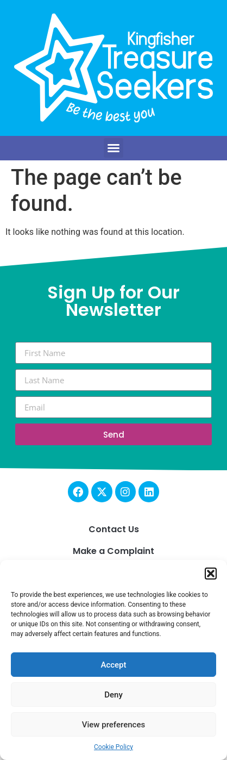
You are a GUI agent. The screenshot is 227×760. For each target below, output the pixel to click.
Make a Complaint (113, 551)
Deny (113, 695)
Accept (113, 665)
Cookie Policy (113, 747)
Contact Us (114, 529)
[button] (210, 573)
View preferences (113, 725)
